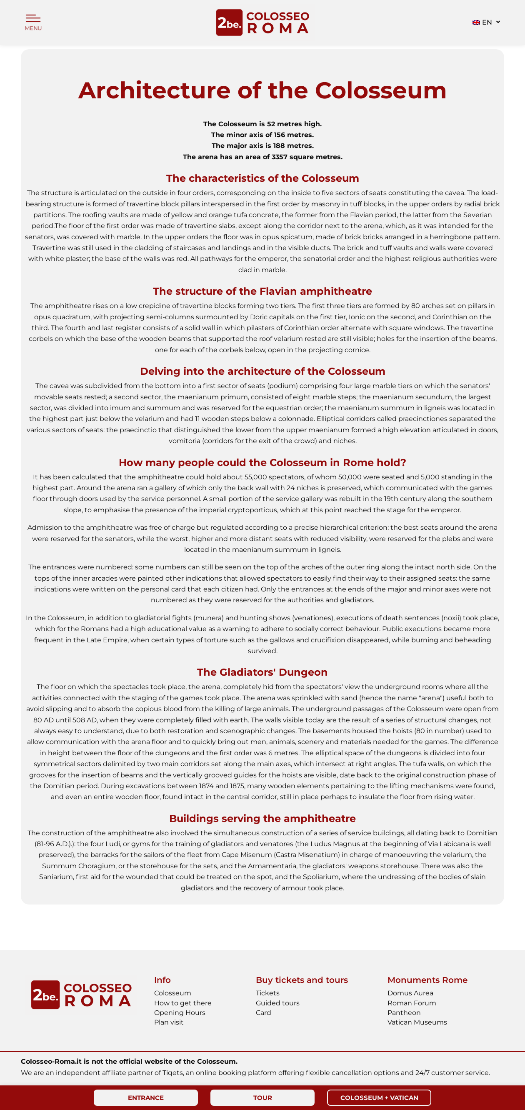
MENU (33, 28)
